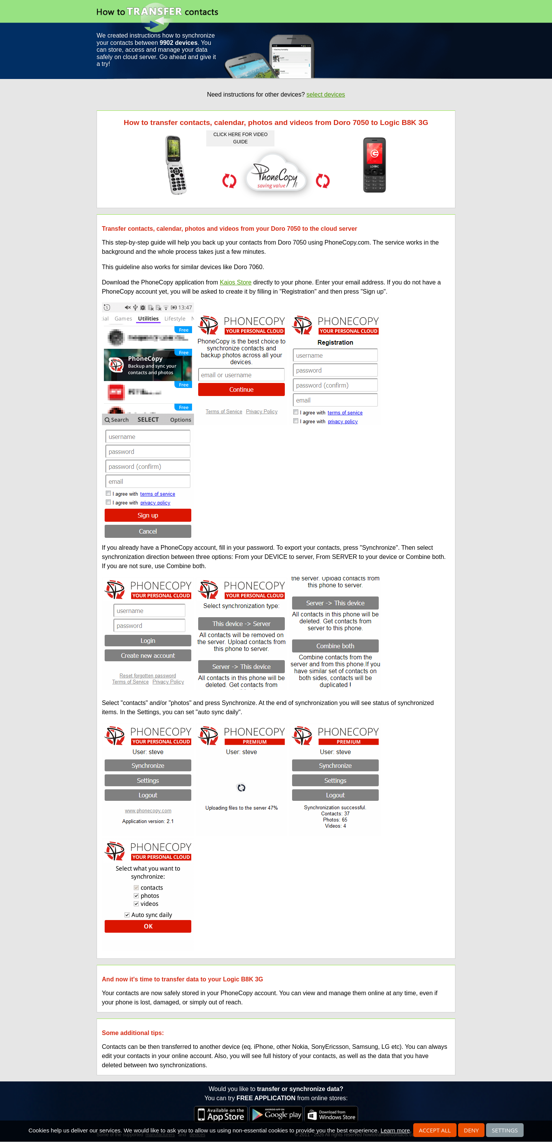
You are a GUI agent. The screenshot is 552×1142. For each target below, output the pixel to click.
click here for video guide (241, 138)
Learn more (395, 1130)
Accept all (435, 1130)
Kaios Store (236, 282)
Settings (505, 1130)
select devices (326, 94)
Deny (471, 1130)
